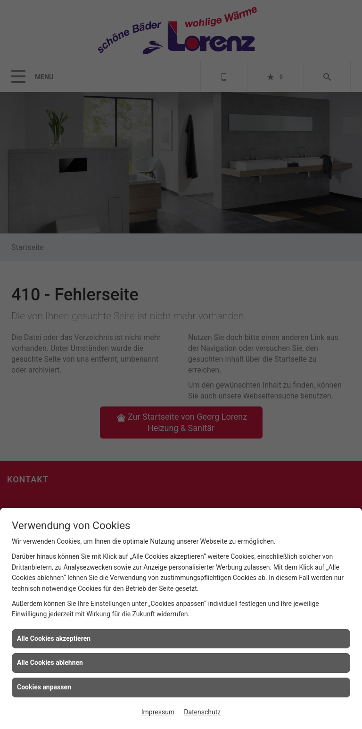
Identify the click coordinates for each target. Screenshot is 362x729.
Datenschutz (202, 712)
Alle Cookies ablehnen (50, 662)
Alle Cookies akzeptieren (53, 638)
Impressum (157, 712)
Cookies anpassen (44, 687)
